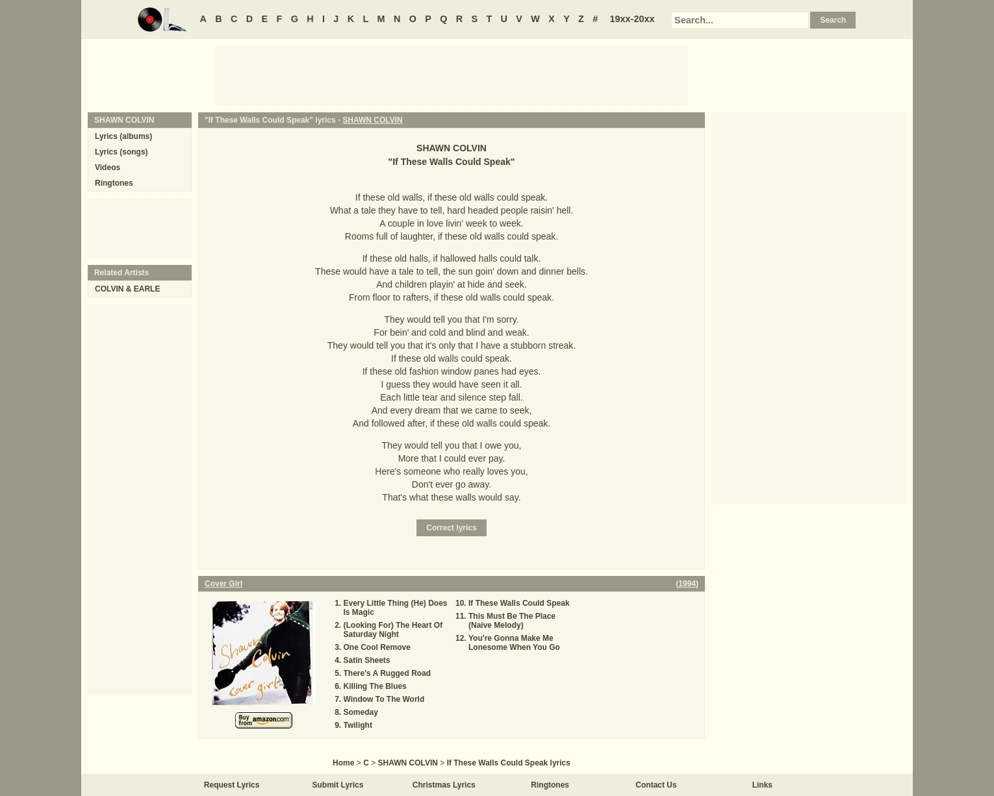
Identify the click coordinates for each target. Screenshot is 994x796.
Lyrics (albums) (123, 136)
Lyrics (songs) (121, 151)
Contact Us (655, 785)
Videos (107, 167)
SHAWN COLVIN (372, 120)
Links (762, 785)
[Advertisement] (451, 74)
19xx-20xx (632, 19)
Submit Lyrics (338, 785)
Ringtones (114, 183)
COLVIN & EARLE (127, 288)
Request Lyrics (232, 785)
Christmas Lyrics (444, 785)
